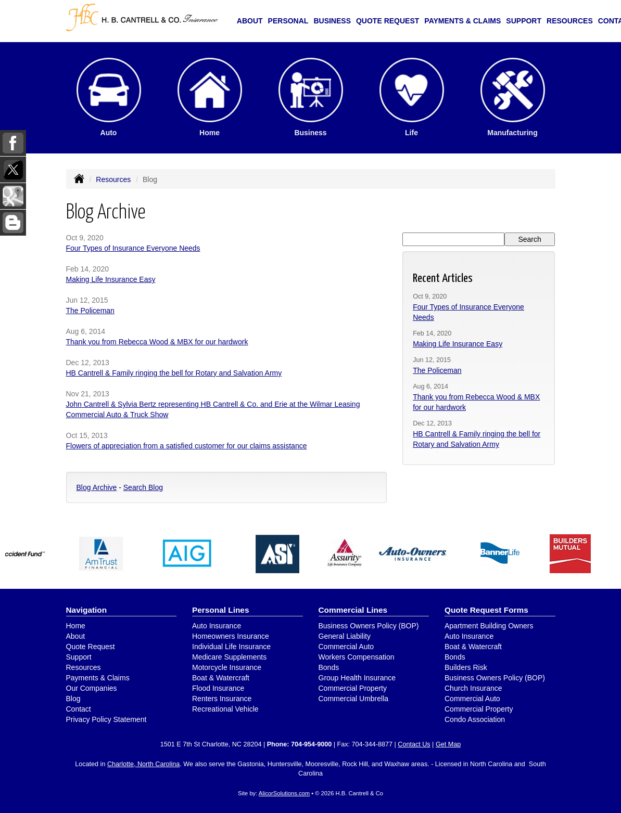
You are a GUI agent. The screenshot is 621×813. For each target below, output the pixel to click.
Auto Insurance (216, 626)
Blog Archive (97, 487)
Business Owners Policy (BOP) (369, 626)
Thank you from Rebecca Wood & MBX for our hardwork (157, 342)
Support (79, 657)
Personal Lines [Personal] (220, 609)
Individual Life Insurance (231, 646)
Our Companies (91, 688)
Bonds (329, 667)
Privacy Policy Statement (106, 719)
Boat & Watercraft (220, 678)
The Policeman (90, 310)
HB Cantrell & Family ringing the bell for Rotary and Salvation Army (174, 373)
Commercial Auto (346, 646)
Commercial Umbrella (354, 698)
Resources (113, 179)
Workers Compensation (357, 657)
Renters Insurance (221, 698)
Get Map (448, 744)
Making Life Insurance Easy (111, 279)
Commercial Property (353, 688)
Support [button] (523, 21)
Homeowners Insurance (230, 636)
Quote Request (90, 646)
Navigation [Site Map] (86, 609)
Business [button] (332, 21)
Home (75, 626)
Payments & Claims (462, 21)
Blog (73, 698)
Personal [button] (288, 21)
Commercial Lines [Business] (353, 609)
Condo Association (475, 719)
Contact (78, 709)
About (250, 21)
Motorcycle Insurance (226, 667)
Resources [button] (570, 21)
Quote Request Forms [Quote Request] (486, 609)
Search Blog (143, 487)
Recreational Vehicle (225, 709)
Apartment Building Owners (489, 626)
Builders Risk (466, 667)
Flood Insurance (218, 688)
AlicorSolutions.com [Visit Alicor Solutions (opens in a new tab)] (284, 793)
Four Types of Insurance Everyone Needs (133, 248)
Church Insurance (473, 688)
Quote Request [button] (387, 21)
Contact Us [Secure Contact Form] (414, 744)
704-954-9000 (311, 744)
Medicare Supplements (229, 657)
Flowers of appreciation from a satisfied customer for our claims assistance (186, 446)
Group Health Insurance (357, 678)
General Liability (345, 636)
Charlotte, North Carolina (143, 764)
